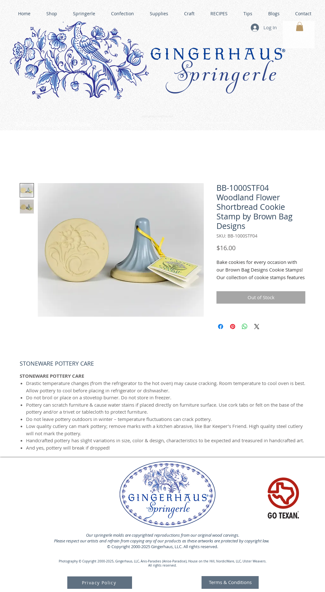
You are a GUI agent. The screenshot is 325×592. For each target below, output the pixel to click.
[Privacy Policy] (99, 582)
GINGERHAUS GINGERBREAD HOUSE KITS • (224, 122)
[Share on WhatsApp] (245, 326)
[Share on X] (257, 326)
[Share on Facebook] (220, 326)
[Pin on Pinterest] (232, 326)
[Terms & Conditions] (230, 582)
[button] (299, 26)
